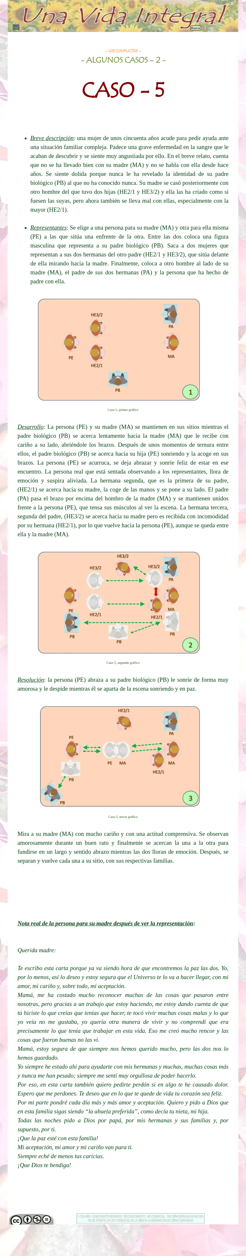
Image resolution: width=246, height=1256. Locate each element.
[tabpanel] (123, 80)
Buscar (196, 28)
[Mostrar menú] (16, 27)
